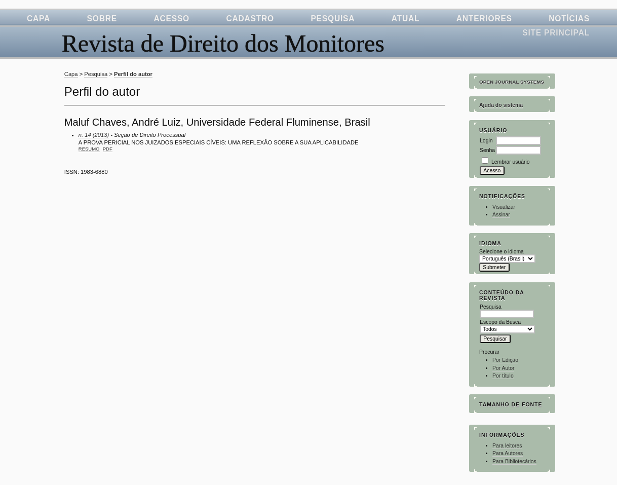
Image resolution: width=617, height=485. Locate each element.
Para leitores (507, 446)
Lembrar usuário (510, 162)
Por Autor (503, 368)
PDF (107, 149)
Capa (38, 18)
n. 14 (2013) (94, 135)
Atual (406, 18)
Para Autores (507, 453)
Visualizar (503, 207)
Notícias (569, 18)
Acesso (171, 18)
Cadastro (250, 18)
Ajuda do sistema (501, 105)
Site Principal (556, 32)
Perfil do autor (133, 74)
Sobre (102, 18)
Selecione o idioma (501, 251)
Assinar (501, 214)
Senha (487, 150)
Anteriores (484, 18)
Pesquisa (333, 18)
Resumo (89, 149)
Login (486, 140)
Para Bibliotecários (514, 461)
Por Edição (505, 360)
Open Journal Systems (511, 82)
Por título (503, 376)
